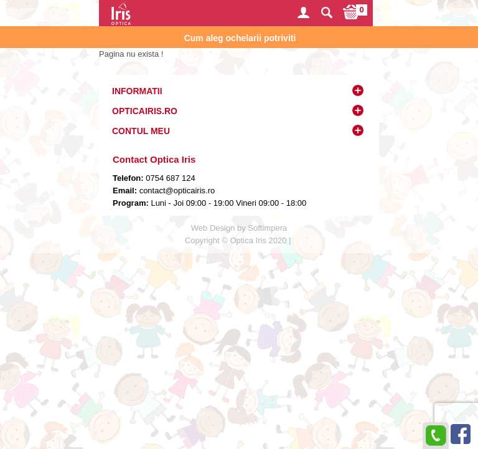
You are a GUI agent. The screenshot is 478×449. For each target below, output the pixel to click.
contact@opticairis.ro (176, 190)
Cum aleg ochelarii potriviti (240, 38)
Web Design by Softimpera (239, 228)
